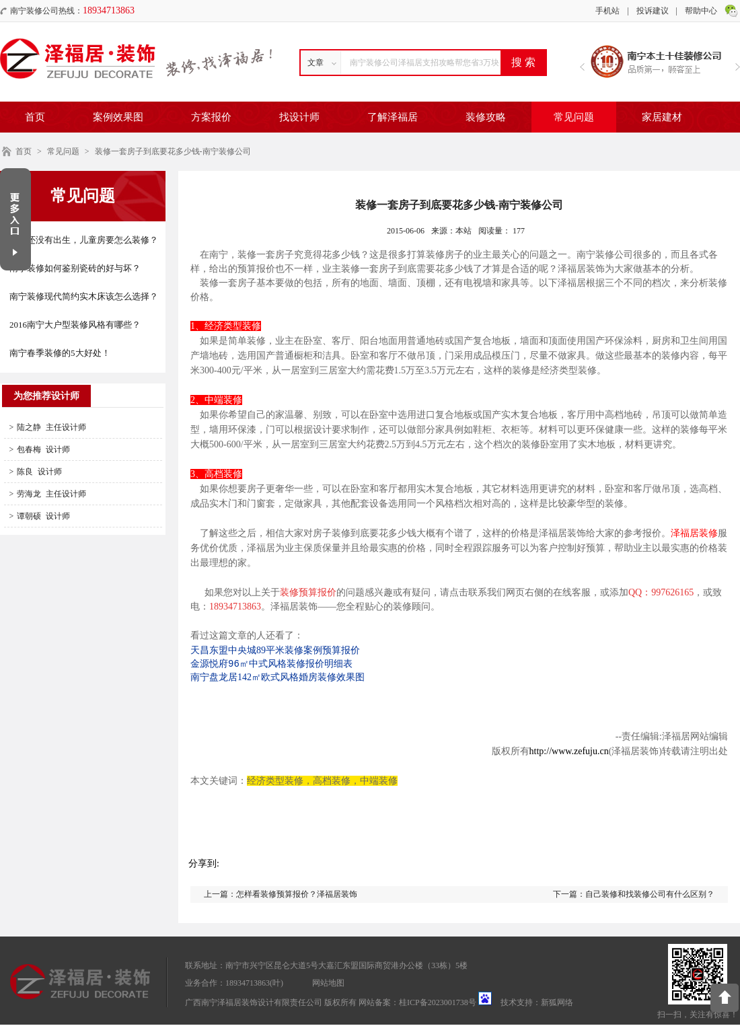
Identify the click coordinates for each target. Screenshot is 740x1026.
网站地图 (328, 984)
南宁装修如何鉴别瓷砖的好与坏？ (75, 268)
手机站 (607, 10)
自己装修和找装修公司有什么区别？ (649, 895)
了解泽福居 (392, 117)
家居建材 (662, 117)
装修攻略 (486, 117)
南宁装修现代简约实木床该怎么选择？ (83, 296)
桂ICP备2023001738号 (437, 1004)
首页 (35, 117)
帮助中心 (701, 10)
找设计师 (299, 117)
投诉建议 (652, 10)
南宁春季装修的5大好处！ (59, 353)
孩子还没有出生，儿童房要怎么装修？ (83, 240)
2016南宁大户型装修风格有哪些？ (75, 325)
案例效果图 (118, 117)
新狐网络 (557, 1004)
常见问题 (574, 117)
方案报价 (211, 117)
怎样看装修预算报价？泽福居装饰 (296, 895)
